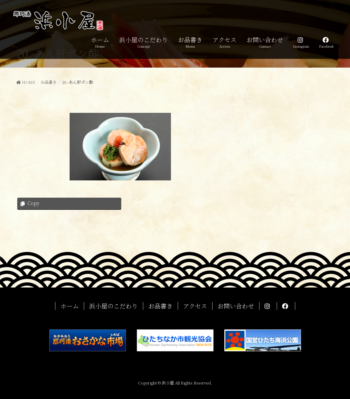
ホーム (69, 306)
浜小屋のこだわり (113, 306)
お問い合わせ (236, 306)
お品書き (160, 306)
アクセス (195, 306)
